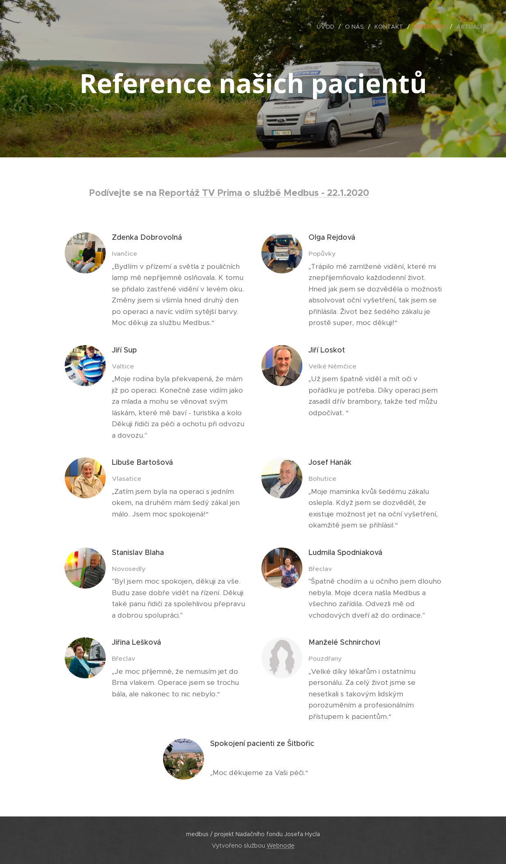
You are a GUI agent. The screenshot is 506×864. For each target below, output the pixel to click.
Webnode (281, 845)
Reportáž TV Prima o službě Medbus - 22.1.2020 (264, 192)
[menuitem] (328, 26)
